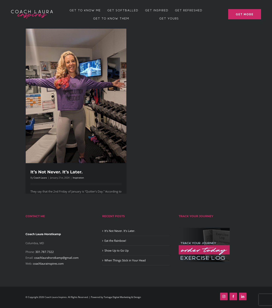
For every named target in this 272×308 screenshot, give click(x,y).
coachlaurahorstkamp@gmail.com (56, 258)
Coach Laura (40, 177)
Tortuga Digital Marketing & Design (122, 297)
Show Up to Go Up (116, 250)
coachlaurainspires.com (48, 263)
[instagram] (224, 296)
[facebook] (233, 296)
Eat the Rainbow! (115, 241)
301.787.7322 (44, 252)
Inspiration (78, 177)
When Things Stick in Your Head (125, 260)
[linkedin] (242, 296)
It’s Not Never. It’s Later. (56, 172)
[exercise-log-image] (204, 229)
